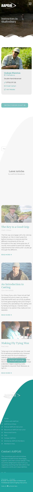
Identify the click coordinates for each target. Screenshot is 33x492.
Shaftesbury (10, 77)
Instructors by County (14, 105)
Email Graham (11, 87)
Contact (12, 480)
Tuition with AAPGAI (11, 431)
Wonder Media (13, 486)
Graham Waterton (12, 75)
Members (4, 480)
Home (6, 429)
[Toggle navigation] (30, 4)
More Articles (16, 360)
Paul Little (5, 364)
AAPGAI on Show (10, 434)
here (24, 468)
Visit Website (10, 91)
